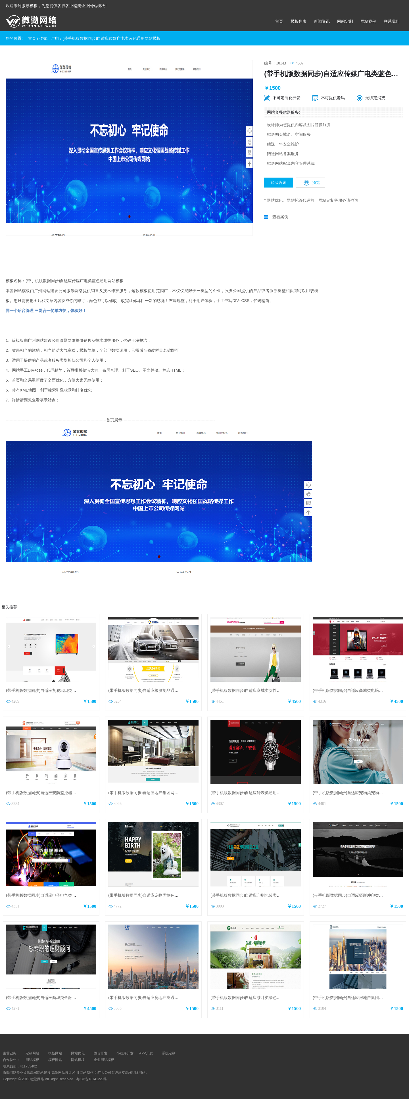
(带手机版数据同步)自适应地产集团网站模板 (147, 792)
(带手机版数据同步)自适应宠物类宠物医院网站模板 (358, 792)
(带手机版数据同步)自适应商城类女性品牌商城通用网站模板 (263, 690)
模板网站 (55, 1060)
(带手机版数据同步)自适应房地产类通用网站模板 (151, 997)
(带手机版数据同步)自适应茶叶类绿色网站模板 (251, 997)
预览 (312, 183)
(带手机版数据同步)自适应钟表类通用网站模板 (251, 792)
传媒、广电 (49, 38)
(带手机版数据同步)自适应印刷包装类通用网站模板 (255, 895)
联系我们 (392, 21)
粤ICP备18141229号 (92, 1079)
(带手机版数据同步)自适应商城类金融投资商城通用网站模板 (59, 997)
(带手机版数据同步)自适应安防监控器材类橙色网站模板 (55, 792)
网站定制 (345, 21)
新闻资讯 (322, 21)
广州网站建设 (46, 290)
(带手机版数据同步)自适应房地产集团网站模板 (354, 997)
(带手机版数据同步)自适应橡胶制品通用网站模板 (151, 690)
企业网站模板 (104, 1060)
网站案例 (368, 21)
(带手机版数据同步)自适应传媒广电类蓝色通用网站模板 (111, 38)
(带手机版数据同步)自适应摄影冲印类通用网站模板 (358, 895)
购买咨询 (279, 182)
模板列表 (298, 21)
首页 (279, 21)
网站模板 (32, 1060)
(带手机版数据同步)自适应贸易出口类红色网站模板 (51, 690)
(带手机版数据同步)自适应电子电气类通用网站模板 (51, 895)
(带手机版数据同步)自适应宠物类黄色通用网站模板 (153, 895)
